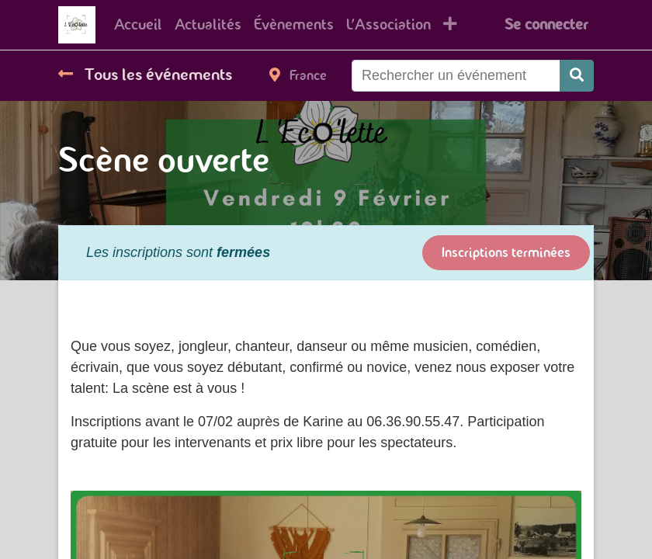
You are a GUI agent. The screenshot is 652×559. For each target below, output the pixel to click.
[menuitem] (138, 25)
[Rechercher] (577, 76)
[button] (450, 25)
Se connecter (546, 24)
